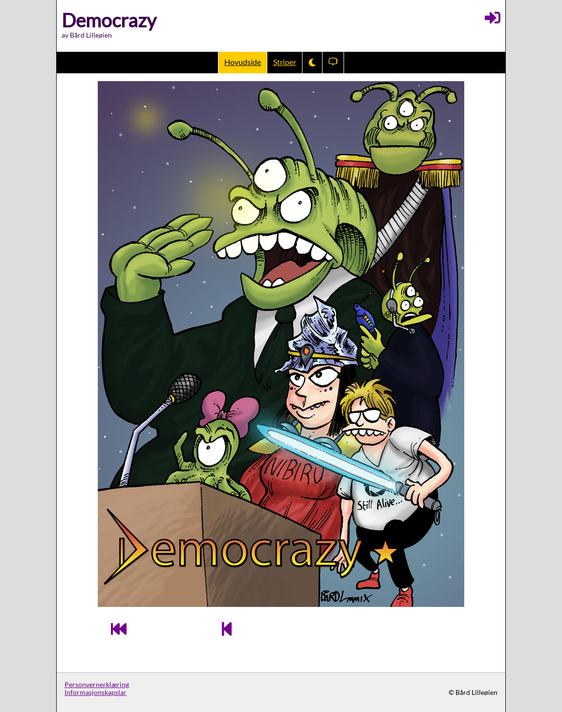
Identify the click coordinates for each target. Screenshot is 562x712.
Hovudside (242, 62)
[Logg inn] (492, 17)
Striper (284, 62)
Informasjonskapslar (96, 692)
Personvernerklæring (97, 685)
